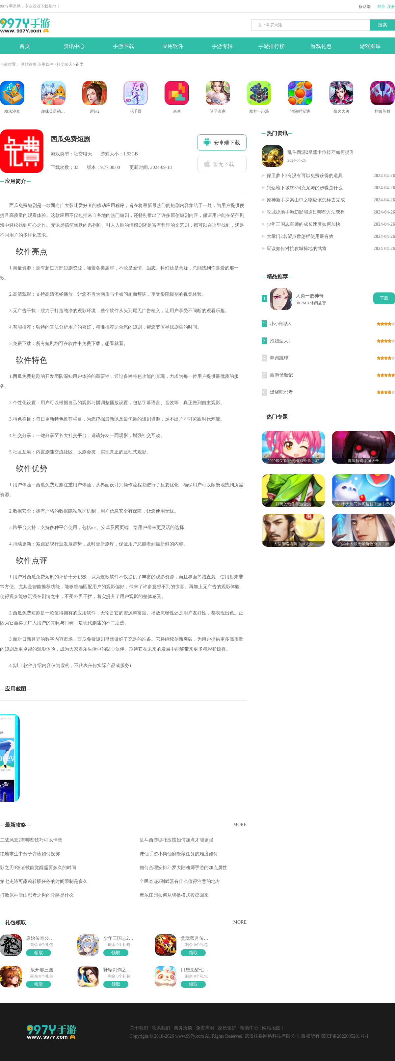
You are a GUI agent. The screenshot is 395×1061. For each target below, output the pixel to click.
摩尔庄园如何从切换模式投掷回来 (174, 895)
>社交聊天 (63, 64)
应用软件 (45, 64)
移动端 (365, 6)
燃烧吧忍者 (281, 392)
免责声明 (205, 1028)
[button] (240, 758)
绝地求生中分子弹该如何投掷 (30, 853)
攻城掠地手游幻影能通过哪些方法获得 (306, 212)
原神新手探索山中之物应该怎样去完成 (306, 199)
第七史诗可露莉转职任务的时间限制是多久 (44, 881)
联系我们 (161, 1028)
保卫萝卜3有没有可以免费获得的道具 (305, 175)
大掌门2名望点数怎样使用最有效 (300, 236)
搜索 (382, 24)
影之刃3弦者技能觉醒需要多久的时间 (38, 867)
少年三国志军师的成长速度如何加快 (303, 224)
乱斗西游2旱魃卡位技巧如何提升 (320, 152)
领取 (38, 952)
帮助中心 (249, 1028)
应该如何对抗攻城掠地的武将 (297, 248)
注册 (391, 6)
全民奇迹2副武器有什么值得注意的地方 (180, 881)
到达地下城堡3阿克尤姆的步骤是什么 (305, 187)
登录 (381, 6)
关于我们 (139, 1028)
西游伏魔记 (281, 375)
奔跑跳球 (279, 358)
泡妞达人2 (280, 340)
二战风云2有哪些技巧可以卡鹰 (31, 840)
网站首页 (29, 64)
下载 (384, 298)
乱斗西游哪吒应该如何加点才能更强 (176, 840)
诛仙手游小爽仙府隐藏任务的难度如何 (179, 853)
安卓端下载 (221, 142)
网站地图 (271, 1028)
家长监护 (227, 1028)
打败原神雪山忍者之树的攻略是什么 (37, 895)
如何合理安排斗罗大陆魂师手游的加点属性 (183, 867)
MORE (240, 824)
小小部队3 (280, 323)
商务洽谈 (183, 1028)
